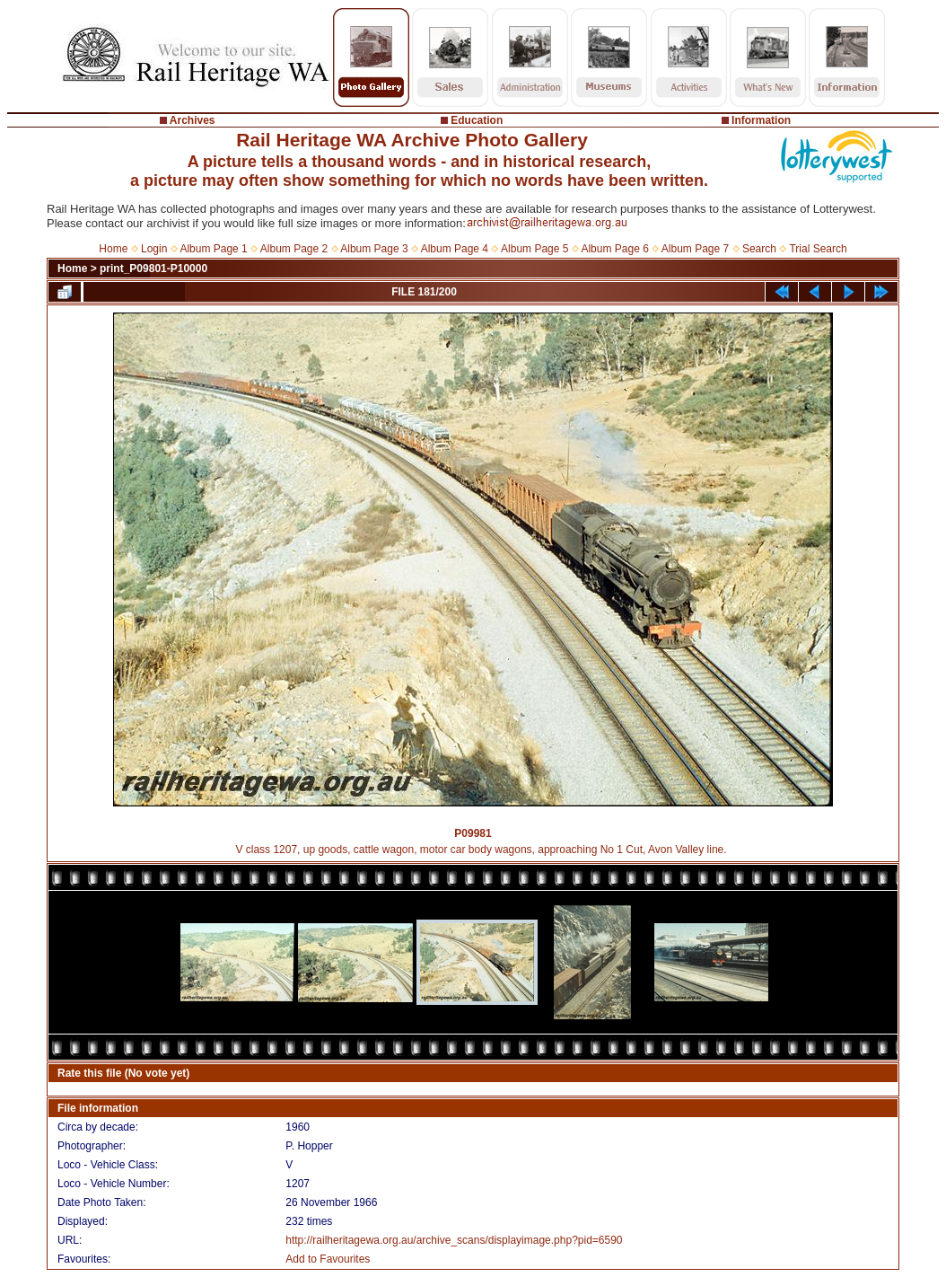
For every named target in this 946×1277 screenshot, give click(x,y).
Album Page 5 (534, 248)
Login (154, 248)
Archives (192, 120)
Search (759, 248)
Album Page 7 (695, 248)
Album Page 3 (373, 248)
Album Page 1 (213, 248)
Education (477, 120)
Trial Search (817, 248)
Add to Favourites (327, 1259)
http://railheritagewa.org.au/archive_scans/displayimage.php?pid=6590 (453, 1240)
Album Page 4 (454, 248)
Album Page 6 (614, 248)
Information (761, 120)
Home (113, 248)
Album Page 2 (294, 248)
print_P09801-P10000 (153, 268)
